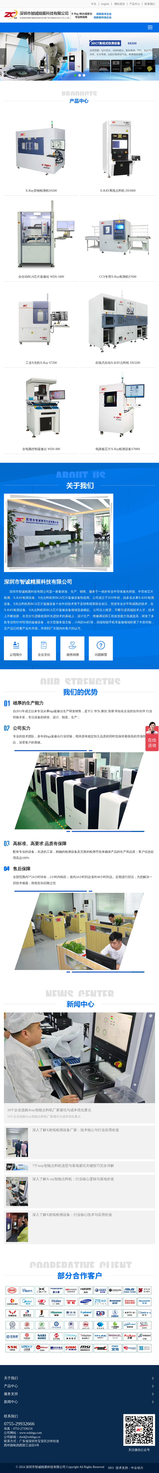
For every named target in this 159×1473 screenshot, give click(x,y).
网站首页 (119, 3)
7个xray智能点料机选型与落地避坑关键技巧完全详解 (73, 1165)
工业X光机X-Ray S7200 (41, 362)
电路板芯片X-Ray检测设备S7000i (118, 449)
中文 (93, 3)
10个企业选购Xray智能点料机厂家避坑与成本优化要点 (49, 1110)
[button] (75, 75)
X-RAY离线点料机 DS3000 (117, 190)
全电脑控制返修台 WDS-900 (41, 449)
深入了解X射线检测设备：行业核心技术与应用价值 (72, 1215)
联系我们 (150, 3)
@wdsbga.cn (32, 1437)
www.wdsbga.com (30, 1432)
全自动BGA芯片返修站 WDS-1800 (41, 276)
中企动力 (137, 1467)
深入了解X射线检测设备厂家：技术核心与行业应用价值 (75, 1130)
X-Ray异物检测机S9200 (41, 190)
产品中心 (134, 3)
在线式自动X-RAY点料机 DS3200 (117, 362)
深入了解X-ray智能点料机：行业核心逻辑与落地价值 (73, 1179)
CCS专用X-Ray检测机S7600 (117, 276)
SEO (111, 1467)
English (105, 3)
